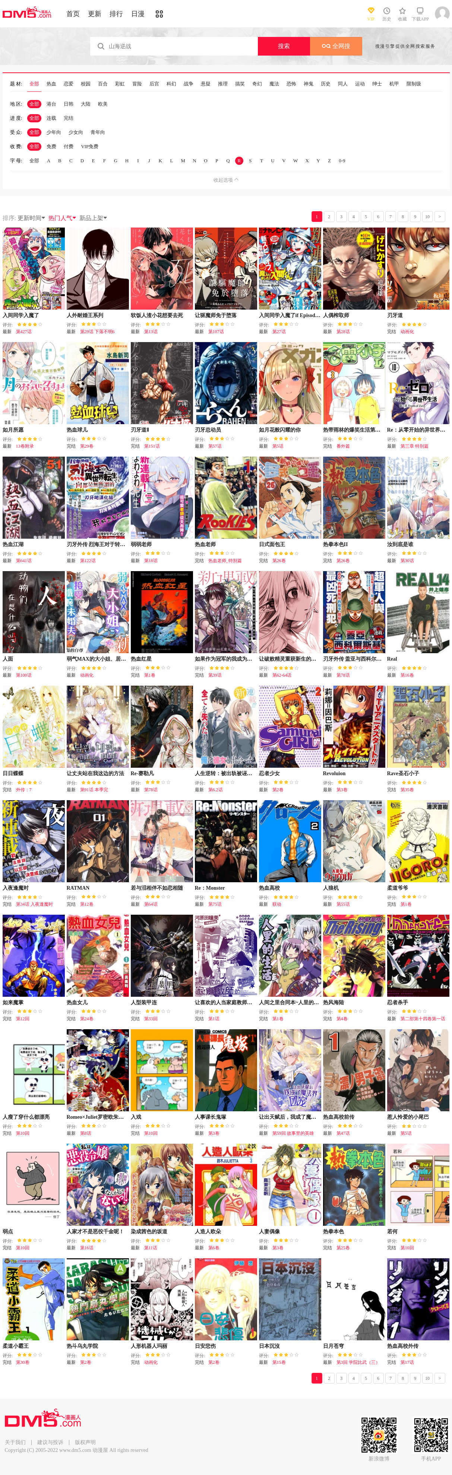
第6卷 (213, 1247)
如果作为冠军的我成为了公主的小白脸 (239, 659)
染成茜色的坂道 (149, 1231)
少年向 (54, 132)
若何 (392, 1231)
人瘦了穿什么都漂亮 (26, 1117)
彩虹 (120, 84)
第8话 (85, 1133)
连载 (51, 118)
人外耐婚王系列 (85, 315)
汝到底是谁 (400, 544)
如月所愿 (13, 430)
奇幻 (257, 84)
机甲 (394, 84)
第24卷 (87, 1018)
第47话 (343, 1133)
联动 (276, 904)
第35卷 (407, 789)
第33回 (151, 1018)
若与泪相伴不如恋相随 (157, 888)
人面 (8, 659)
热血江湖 (13, 544)
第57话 (215, 446)
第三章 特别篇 (415, 446)
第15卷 (279, 1362)
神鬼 (308, 84)
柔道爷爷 (397, 888)
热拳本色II (335, 544)
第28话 (343, 331)
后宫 (154, 84)
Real (392, 659)
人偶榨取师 (336, 315)
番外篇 (343, 446)
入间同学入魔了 (21, 315)
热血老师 (205, 544)
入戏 (136, 1117)
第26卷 (279, 560)
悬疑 (206, 84)
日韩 (68, 104)
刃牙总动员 (208, 430)
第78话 (343, 675)
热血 (51, 84)
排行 (116, 14)
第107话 (216, 331)
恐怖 (291, 84)
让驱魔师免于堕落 (216, 315)
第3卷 (342, 789)
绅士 (377, 84)
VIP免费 (89, 146)
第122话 (88, 560)
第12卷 (87, 904)
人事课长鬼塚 (210, 1117)
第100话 (24, 675)
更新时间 (32, 218)
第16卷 (407, 675)
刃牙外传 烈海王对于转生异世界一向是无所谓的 (122, 544)
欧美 (103, 104)
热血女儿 (77, 1002)
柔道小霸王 (16, 1346)
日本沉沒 (269, 1346)
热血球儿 (77, 430)
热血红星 (141, 659)
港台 (51, 104)
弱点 (8, 1231)
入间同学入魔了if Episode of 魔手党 (299, 315)
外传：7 (24, 789)
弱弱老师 (141, 544)
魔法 (274, 84)
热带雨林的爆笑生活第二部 (354, 430)
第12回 (22, 1018)
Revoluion (334, 773)
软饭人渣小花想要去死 (157, 315)
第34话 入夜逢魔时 (34, 904)
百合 (103, 84)
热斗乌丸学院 (82, 1346)
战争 (188, 84)
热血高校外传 (402, 1346)
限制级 (414, 84)
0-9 (342, 160)
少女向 (76, 132)
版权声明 (85, 1442)
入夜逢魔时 (16, 888)
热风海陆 (333, 1002)
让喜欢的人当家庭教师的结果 (229, 1002)
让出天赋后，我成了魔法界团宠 (295, 1117)
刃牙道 (395, 315)
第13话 (151, 331)
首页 (73, 14)
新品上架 (93, 218)
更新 (94, 14)
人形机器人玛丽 (149, 1346)
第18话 (151, 560)
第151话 (152, 446)
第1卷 (149, 675)
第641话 (24, 560)
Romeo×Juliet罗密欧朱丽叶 (98, 1117)
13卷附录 (25, 446)
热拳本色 (333, 1231)
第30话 (407, 560)
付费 (68, 146)
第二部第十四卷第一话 (423, 1018)
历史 (326, 84)
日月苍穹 (333, 1346)
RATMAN (78, 888)
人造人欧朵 (208, 1231)
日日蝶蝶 (13, 773)
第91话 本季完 (94, 789)
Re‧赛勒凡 (142, 773)
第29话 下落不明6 (97, 331)
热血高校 (269, 888)
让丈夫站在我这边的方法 (95, 773)
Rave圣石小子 (403, 773)
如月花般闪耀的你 (280, 430)
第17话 (407, 1362)
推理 (223, 84)
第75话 (215, 904)
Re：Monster (210, 888)
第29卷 (87, 446)
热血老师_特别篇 (225, 560)
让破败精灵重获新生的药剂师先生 (298, 659)
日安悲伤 (205, 1346)
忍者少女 (269, 773)
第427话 (24, 331)
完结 (68, 118)
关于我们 (15, 1442)
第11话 (151, 1247)
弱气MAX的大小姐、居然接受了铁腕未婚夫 (117, 659)
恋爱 (68, 84)
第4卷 (342, 1018)
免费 (51, 146)
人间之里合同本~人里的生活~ (293, 1002)
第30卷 (22, 1362)
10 (427, 216)
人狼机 (331, 888)
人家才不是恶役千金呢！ (95, 1231)
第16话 (87, 1247)
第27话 (279, 331)
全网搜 (336, 46)
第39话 (215, 675)
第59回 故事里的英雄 (293, 1133)
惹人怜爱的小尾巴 (408, 1117)
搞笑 (240, 84)
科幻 (171, 84)
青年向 (98, 132)
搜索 (284, 46)
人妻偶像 (269, 1231)
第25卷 (343, 1247)
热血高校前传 (338, 1117)
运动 (360, 84)
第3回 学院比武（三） (358, 1362)
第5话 (278, 446)
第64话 (151, 904)
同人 (343, 84)
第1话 (213, 1018)
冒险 (137, 84)
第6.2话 (215, 789)
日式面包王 (272, 544)
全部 (34, 84)
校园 (86, 84)
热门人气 (62, 218)
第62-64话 (282, 675)
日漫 (138, 14)
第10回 (22, 1133)
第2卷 (278, 789)
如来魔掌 (13, 1002)
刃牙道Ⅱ (140, 430)
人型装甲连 (144, 1002)
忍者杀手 (397, 1002)
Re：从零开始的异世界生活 (419, 430)
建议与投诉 (50, 1442)
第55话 (343, 904)
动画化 (407, 331)
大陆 (86, 104)
